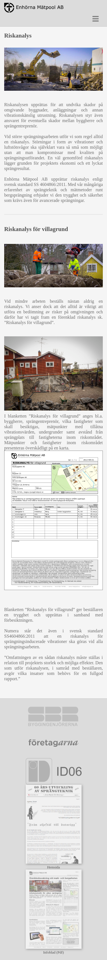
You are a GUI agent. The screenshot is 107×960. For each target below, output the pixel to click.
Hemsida (53, 867)
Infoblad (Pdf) (53, 952)
